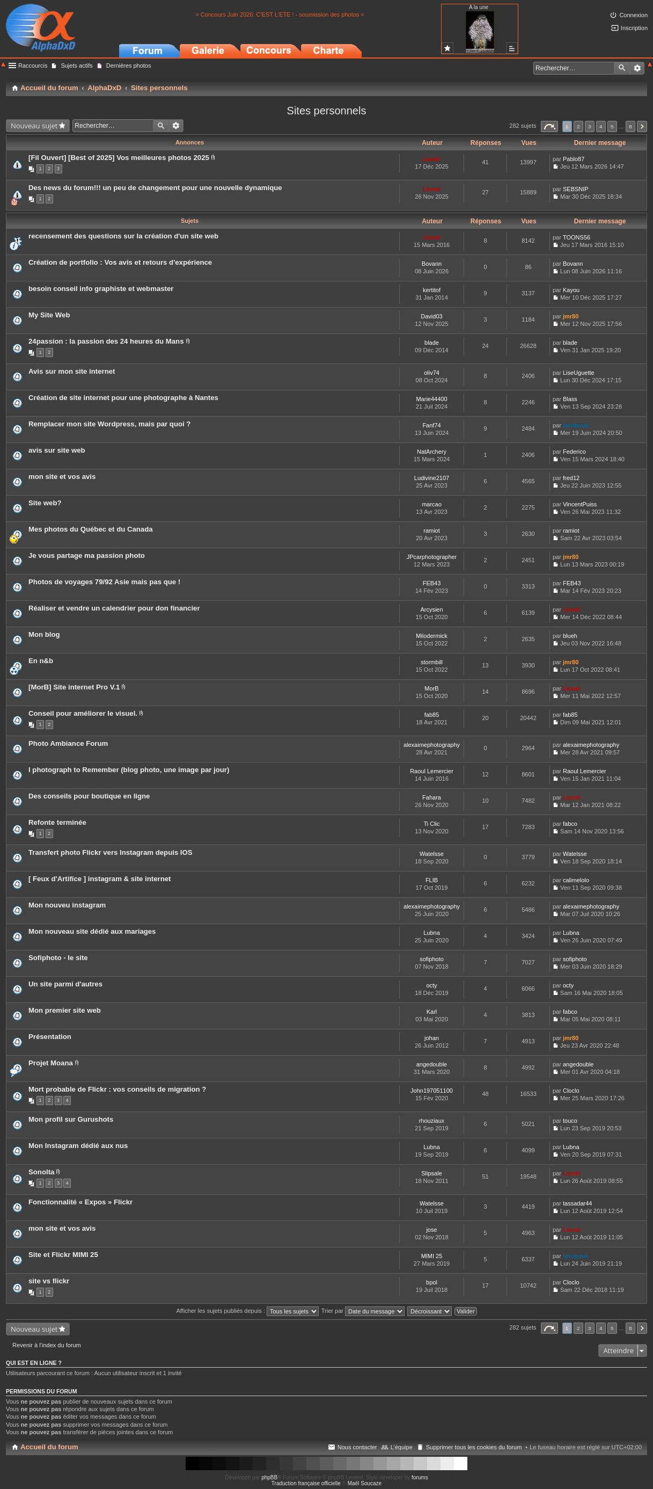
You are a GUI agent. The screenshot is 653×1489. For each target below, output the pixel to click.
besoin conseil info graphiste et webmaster (100, 289)
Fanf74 (431, 425)
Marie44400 (431, 399)
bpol (431, 1282)
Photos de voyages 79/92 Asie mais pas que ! (104, 582)
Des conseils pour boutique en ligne (89, 796)
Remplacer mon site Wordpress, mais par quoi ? (109, 424)
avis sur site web (56, 450)
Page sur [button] (549, 126)
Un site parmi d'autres (65, 984)
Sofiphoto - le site (58, 958)
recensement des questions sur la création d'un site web (123, 236)
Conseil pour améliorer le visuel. (82, 713)
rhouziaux (432, 1120)
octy (431, 985)
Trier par (363, 1311)
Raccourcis (32, 65)
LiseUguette (579, 372)
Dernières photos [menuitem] (128, 65)
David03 (431, 316)
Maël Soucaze (364, 1483)
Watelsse (432, 854)
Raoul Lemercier (431, 771)
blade (431, 342)
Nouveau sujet (34, 125)
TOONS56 (576, 237)
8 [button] (630, 126)
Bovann (432, 263)
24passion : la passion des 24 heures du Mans (106, 341)
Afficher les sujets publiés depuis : (247, 1311)
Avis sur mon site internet (71, 371)
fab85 (431, 714)
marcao (432, 504)
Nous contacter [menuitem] (357, 1447)
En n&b (40, 661)
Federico (574, 451)
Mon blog (44, 634)
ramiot (431, 530)
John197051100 (431, 1090)
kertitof (432, 290)
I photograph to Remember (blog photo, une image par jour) (128, 770)
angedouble (431, 1064)
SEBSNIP (576, 189)
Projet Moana (50, 1063)
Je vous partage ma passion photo (86, 555)
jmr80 (570, 316)
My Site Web (49, 315)
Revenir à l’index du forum (46, 1345)
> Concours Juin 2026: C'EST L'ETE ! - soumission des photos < (279, 14)
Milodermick (431, 636)
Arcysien (431, 609)
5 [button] (612, 126)
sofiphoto (432, 959)
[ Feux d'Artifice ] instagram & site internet (99, 879)
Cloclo (571, 1090)
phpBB (269, 1477)
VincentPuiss (580, 504)
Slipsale (431, 1173)
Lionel (431, 159)
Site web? (45, 503)
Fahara (431, 797)
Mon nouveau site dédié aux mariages (92, 931)
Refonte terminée (57, 822)
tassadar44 (577, 1203)
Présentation (49, 1037)
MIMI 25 (432, 1256)
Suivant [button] (642, 126)
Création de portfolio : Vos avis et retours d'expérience (120, 262)
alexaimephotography (431, 745)
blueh (570, 636)
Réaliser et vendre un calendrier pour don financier (114, 608)
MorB (431, 688)
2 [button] (578, 126)
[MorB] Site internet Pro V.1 (74, 687)
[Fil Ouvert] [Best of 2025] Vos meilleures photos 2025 (118, 158)
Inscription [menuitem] (634, 28)
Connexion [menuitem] (633, 15)
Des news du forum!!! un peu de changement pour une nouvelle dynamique (155, 188)
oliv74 (431, 372)
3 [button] (589, 126)
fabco (570, 823)
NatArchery (431, 451)
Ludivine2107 (431, 478)
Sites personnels (326, 111)
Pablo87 (573, 159)
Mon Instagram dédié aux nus (78, 1146)
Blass (570, 399)
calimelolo (576, 880)
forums (420, 1477)
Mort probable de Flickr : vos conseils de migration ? (117, 1089)
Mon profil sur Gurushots (70, 1119)
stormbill (432, 662)
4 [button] (601, 126)
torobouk (576, 425)
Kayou (571, 290)
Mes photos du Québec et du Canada (90, 529)
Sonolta (41, 1172)
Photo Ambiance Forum (68, 743)
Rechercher (622, 68)
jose (431, 1229)
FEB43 (432, 583)
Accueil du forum (49, 1447)
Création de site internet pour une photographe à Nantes (123, 398)
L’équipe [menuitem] (402, 1447)
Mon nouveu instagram (67, 905)
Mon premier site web (64, 1010)
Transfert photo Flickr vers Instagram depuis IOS (110, 852)
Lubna (431, 932)
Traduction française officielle (306, 1483)
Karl (432, 1011)
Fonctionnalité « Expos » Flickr (80, 1202)
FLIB (431, 880)
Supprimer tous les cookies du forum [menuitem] (474, 1447)
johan (431, 1038)
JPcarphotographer (432, 557)
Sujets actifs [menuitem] (76, 65)
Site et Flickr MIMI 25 (63, 1255)
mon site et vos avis (62, 477)
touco (570, 1120)
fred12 (571, 478)
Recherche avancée (637, 68)
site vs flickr (48, 1281)
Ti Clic (431, 823)
